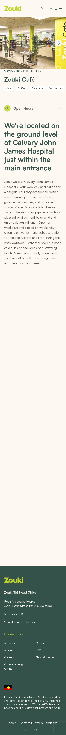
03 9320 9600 (19, 614)
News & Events (45, 657)
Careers (9, 657)
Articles (8, 650)
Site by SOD (33, 729)
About (12, 722)
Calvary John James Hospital (22, 70)
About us (9, 643)
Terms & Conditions (45, 722)
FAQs (39, 650)
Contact (25, 722)
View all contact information (21, 622)
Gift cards (42, 643)
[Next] (58, 43)
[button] (56, 9)
